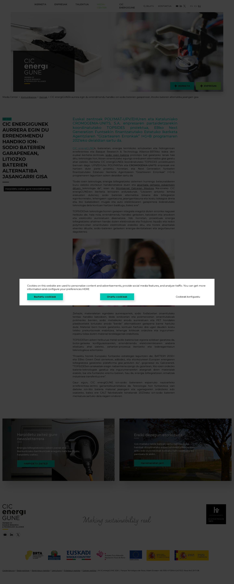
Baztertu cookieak (45, 296)
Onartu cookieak (117, 296)
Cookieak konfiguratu (188, 296)
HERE (85, 289)
